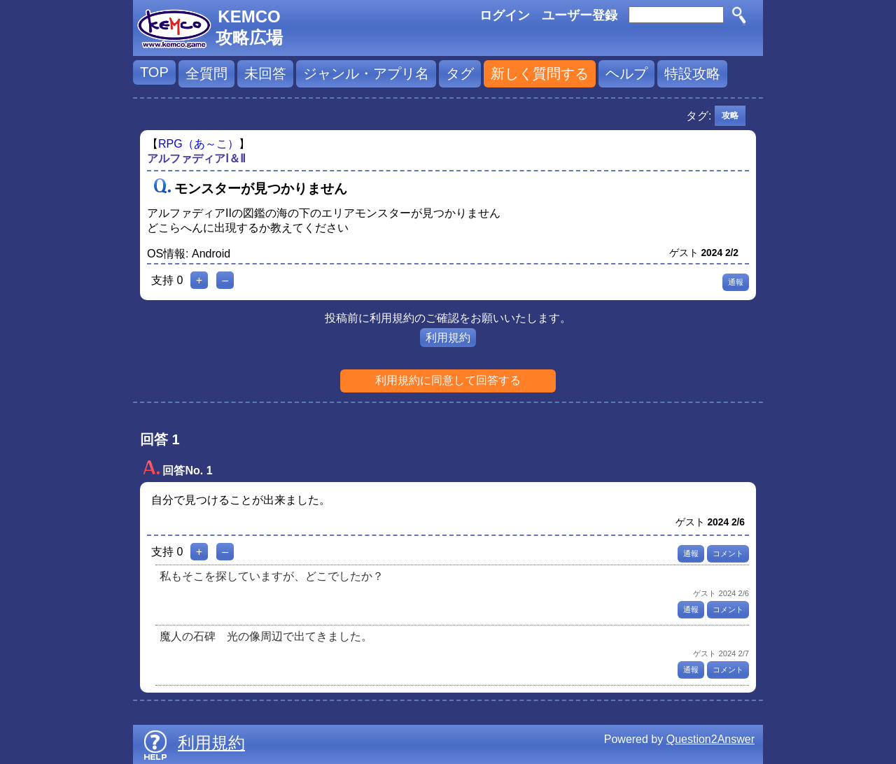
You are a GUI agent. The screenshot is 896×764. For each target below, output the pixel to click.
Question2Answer (710, 739)
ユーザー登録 (579, 15)
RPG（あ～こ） (198, 144)
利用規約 (448, 338)
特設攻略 (692, 73)
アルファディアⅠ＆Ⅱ (196, 158)
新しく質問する (540, 73)
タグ (460, 73)
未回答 (265, 73)
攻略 (730, 115)
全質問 (206, 73)
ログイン (504, 15)
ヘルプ (627, 73)
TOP (154, 72)
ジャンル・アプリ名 (366, 73)
